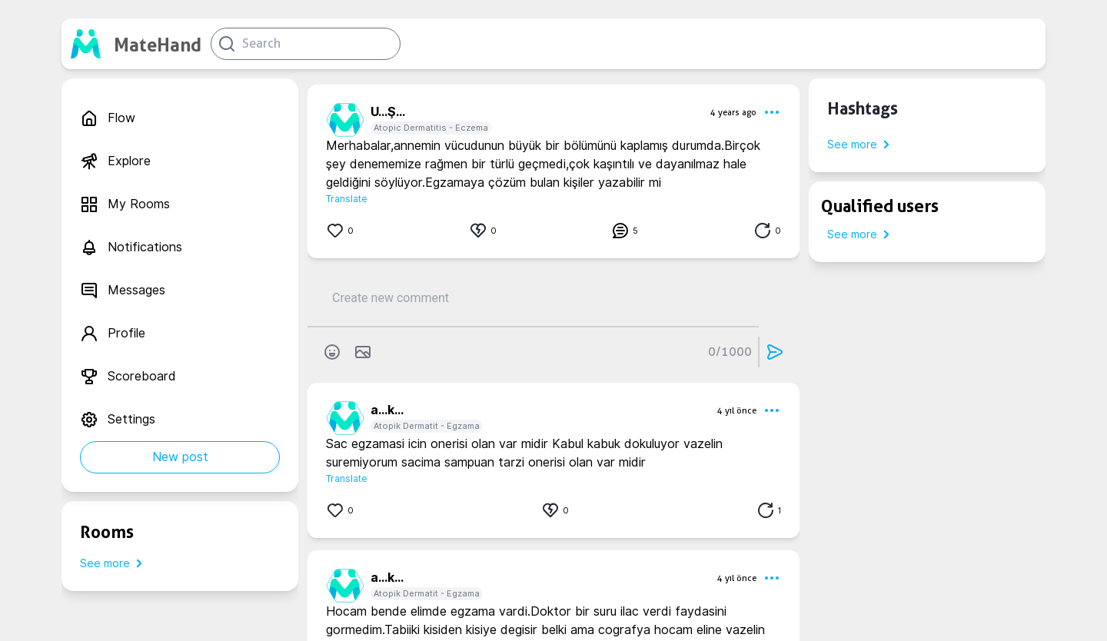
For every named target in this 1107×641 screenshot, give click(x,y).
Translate (346, 198)
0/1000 (730, 351)
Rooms (107, 532)
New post (180, 457)
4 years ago (733, 112)
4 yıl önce (736, 410)
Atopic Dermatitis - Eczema (431, 127)
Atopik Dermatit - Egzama (427, 425)
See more (114, 563)
